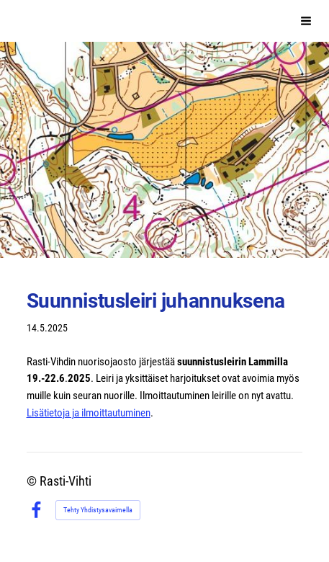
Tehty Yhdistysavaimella (97, 510)
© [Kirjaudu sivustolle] (33, 481)
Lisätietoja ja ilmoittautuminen (88, 412)
